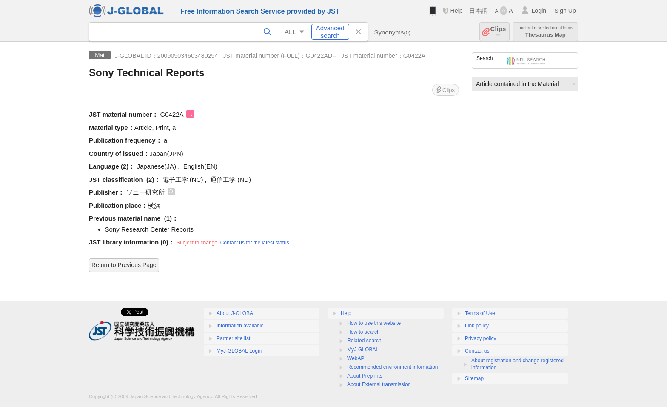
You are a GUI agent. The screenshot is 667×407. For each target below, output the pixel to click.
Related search (364, 341)
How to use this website (374, 323)
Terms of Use (480, 313)
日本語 (478, 10)
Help (456, 10)
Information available (240, 326)
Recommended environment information (392, 367)
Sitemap (474, 378)
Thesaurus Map (545, 32)
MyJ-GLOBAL (363, 350)
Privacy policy (480, 338)
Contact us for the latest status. (255, 243)
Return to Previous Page (124, 264)
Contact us (477, 351)
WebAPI (356, 358)
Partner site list (233, 338)
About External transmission (378, 384)
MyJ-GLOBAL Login (239, 351)
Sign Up (565, 10)
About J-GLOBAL (236, 313)
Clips (498, 31)
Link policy (477, 326)
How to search (363, 332)
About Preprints (364, 376)
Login (538, 10)
